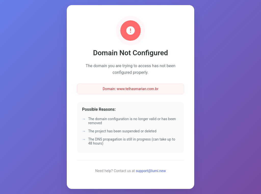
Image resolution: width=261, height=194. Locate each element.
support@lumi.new (151, 171)
